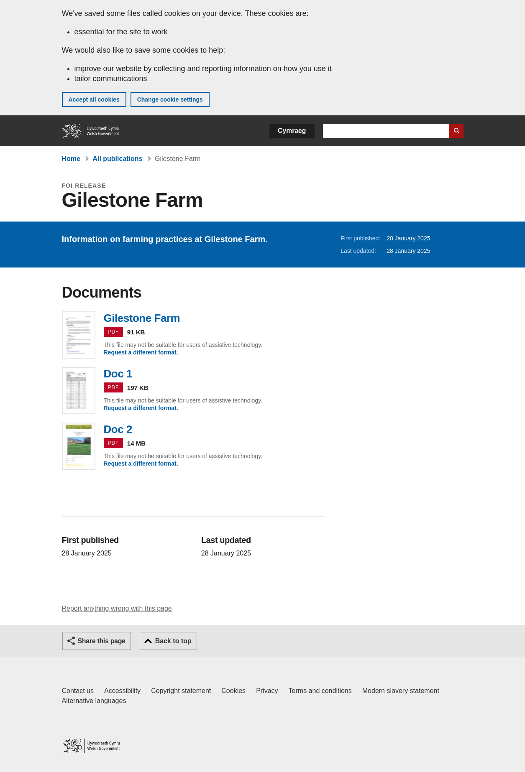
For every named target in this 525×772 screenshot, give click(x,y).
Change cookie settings (170, 99)
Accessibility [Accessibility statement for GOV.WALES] (122, 690)
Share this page (101, 641)
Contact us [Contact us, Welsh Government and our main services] (78, 690)
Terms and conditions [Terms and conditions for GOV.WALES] (320, 690)
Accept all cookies (94, 99)
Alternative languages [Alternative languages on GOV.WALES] (94, 700)
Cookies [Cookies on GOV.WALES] (233, 690)
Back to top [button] (173, 641)
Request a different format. (141, 352)
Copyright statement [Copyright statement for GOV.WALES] (181, 690)
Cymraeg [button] (292, 130)
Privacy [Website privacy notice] (267, 690)
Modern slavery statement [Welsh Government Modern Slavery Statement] (400, 690)
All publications (117, 158)
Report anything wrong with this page (117, 608)
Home (71, 158)
